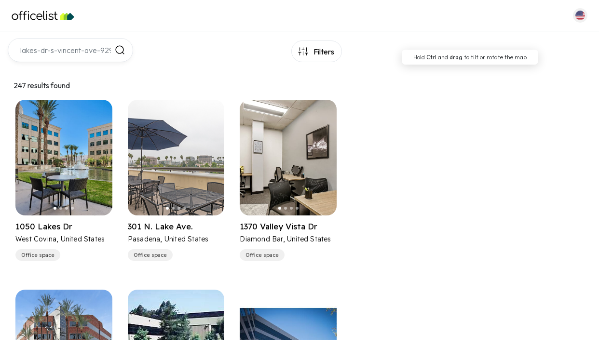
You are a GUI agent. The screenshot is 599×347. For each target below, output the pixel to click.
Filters (323, 51)
